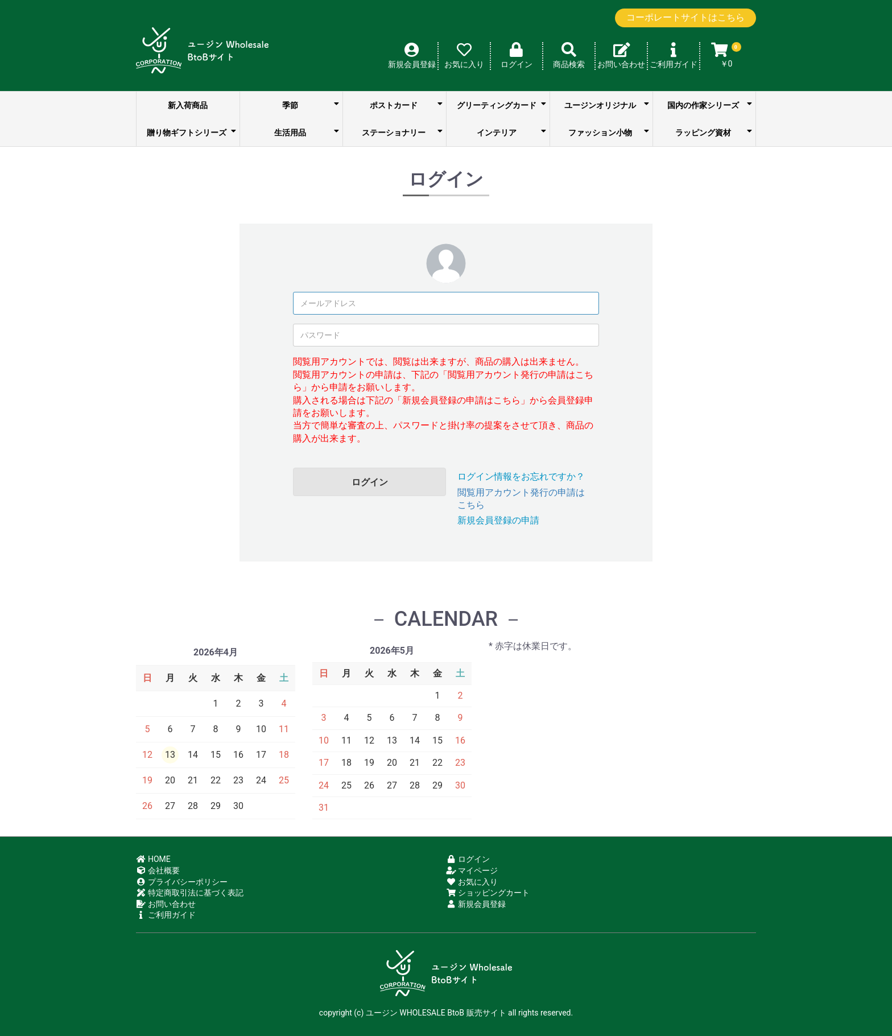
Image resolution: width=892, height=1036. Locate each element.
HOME (153, 859)
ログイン (370, 482)
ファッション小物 (608, 132)
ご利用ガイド (166, 914)
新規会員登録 (476, 904)
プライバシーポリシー (182, 881)
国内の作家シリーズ (709, 105)
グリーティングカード (501, 105)
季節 (310, 105)
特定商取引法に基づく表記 (189, 892)
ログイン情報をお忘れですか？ (521, 476)
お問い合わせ (166, 904)
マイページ (472, 870)
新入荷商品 (188, 105)
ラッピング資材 (713, 132)
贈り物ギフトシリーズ (191, 132)
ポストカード (406, 105)
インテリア (511, 132)
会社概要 (158, 870)
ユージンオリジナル (606, 105)
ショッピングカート (488, 892)
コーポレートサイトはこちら (685, 17)
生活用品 (306, 132)
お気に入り (472, 881)
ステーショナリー (402, 132)
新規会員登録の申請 (498, 520)
